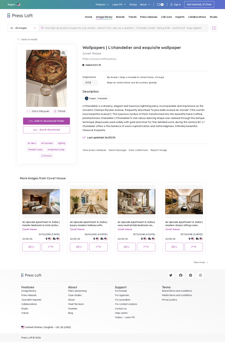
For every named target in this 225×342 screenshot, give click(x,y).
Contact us (120, 308)
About (145, 4)
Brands (120, 16)
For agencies (122, 295)
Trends (132, 16)
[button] (14, 4)
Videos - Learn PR (124, 317)
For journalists (122, 299)
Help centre (121, 312)
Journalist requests (31, 299)
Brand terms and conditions (177, 290)
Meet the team (76, 304)
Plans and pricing (77, 290)
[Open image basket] (214, 28)
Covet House (29, 229)
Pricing (133, 4)
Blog (70, 312)
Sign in (175, 4)
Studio (213, 16)
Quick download (46, 129)
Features (102, 4)
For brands (121, 290)
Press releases (148, 16)
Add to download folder (46, 120)
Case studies (75, 295)
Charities (72, 308)
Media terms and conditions (177, 295)
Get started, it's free (199, 4)
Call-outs (166, 16)
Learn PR (119, 4)
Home (88, 16)
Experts (180, 16)
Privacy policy (169, 299)
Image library (104, 16)
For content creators (126, 304)
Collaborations (197, 16)
